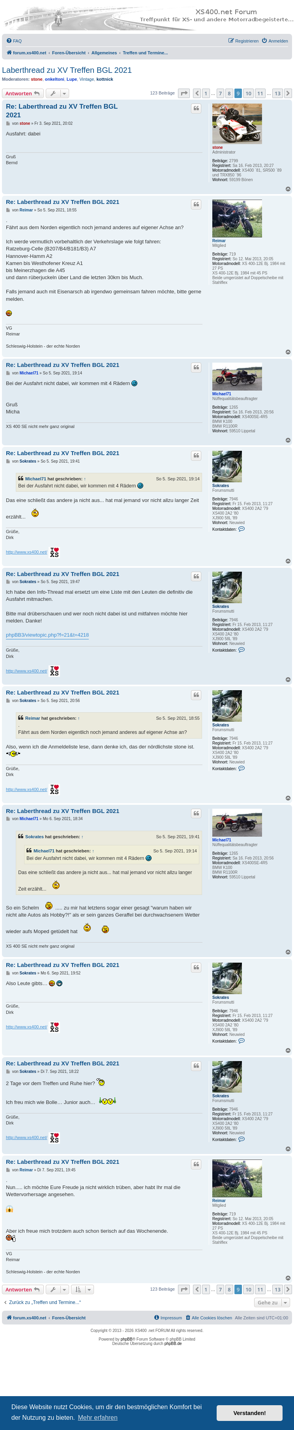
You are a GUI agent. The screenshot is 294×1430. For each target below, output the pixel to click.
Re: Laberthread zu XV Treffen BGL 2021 (62, 111)
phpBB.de (173, 1343)
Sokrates (220, 485)
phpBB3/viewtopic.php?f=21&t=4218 (47, 635)
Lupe (72, 79)
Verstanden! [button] (250, 1413)
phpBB (127, 1339)
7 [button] (220, 93)
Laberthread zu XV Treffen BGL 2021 (67, 70)
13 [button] (278, 93)
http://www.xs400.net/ (26, 552)
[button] (184, 93)
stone (36, 79)
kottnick (104, 79)
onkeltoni (54, 79)
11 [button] (260, 93)
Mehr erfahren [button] (98, 1417)
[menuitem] (14, 41)
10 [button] (248, 93)
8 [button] (229, 93)
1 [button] (205, 93)
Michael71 (221, 394)
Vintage (86, 79)
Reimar (219, 241)
